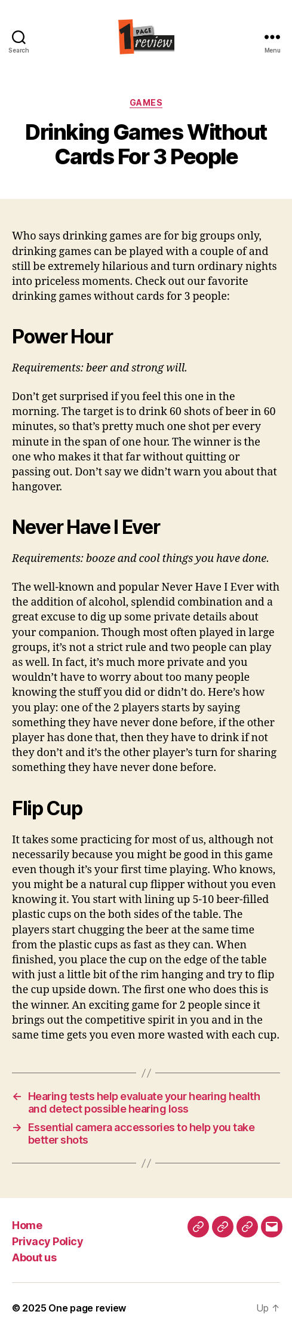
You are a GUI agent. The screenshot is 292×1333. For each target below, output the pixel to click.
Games (146, 102)
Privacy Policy (47, 1241)
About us (34, 1257)
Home (27, 1225)
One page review (87, 1308)
